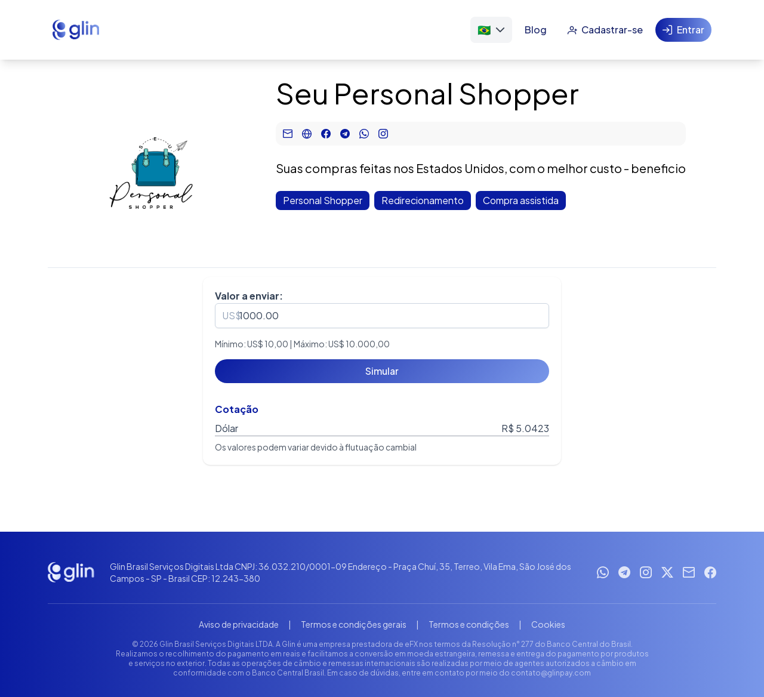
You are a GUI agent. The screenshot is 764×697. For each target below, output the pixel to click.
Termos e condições (469, 624)
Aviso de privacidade (239, 624)
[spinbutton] (382, 315)
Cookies (548, 624)
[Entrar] (683, 30)
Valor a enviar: (249, 295)
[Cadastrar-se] (605, 29)
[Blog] (535, 29)
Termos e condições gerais (353, 624)
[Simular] (382, 371)
